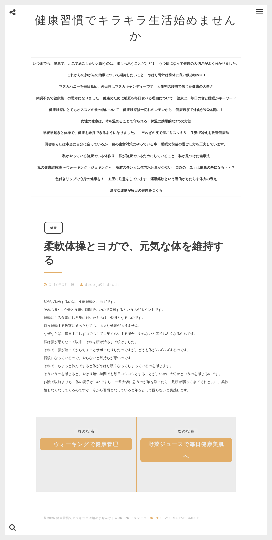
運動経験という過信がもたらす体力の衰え (183, 179)
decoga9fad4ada (102, 284)
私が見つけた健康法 (194, 156)
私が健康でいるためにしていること (147, 156)
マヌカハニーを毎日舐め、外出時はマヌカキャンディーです (106, 86)
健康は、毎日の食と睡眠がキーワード (206, 98)
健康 (53, 228)
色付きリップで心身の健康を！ (79, 179)
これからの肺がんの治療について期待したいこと (105, 75)
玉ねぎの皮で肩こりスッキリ (164, 132)
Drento (156, 518)
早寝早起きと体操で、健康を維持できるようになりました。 (90, 132)
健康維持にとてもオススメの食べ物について (84, 109)
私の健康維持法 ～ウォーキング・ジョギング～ (74, 167)
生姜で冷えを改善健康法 (210, 132)
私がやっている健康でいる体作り (88, 156)
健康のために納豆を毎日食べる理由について (138, 98)
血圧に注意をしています (127, 179)
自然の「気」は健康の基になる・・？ (205, 167)
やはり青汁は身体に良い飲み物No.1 (176, 75)
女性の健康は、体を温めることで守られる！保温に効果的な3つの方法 (136, 121)
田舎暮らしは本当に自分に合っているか (76, 144)
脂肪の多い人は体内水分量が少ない (144, 167)
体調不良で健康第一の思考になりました (67, 98)
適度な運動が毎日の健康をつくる (136, 190)
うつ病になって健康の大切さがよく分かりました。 (199, 63)
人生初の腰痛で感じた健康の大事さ (185, 86)
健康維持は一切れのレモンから (147, 109)
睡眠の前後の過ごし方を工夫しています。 (194, 144)
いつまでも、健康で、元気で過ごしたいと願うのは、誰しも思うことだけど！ (94, 63)
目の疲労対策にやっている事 (134, 144)
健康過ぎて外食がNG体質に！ (199, 109)
